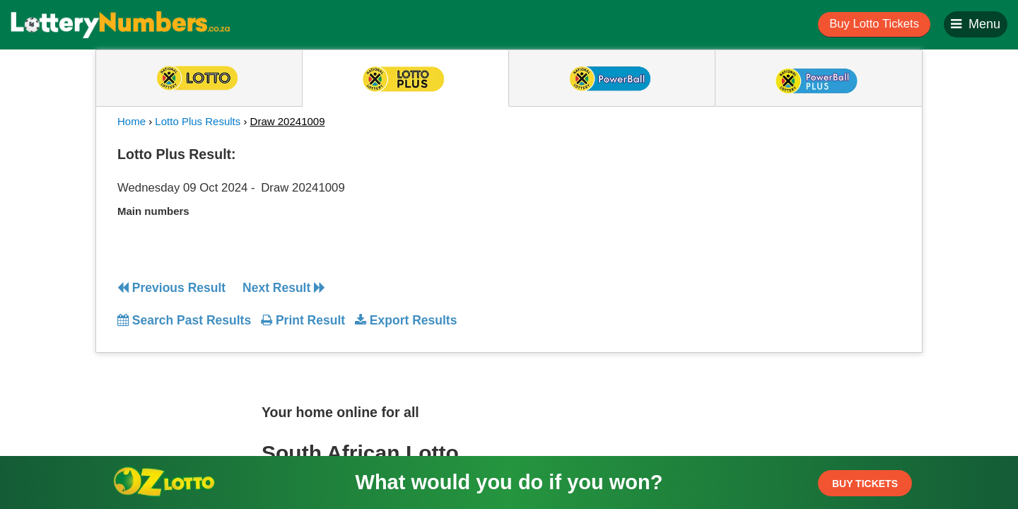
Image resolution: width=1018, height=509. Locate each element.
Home (131, 121)
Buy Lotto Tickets (874, 23)
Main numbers (153, 211)
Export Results (406, 320)
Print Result (303, 320)
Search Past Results (184, 320)
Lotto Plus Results (197, 121)
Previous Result (171, 288)
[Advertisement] (772, 229)
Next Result (283, 288)
